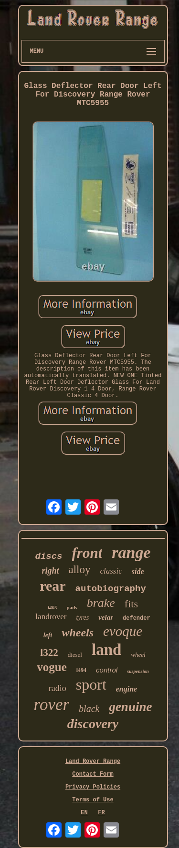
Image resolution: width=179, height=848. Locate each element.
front (87, 553)
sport (91, 684)
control (106, 670)
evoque (122, 631)
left (48, 635)
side (138, 571)
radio (57, 688)
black (89, 708)
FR (101, 812)
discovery (92, 723)
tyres (82, 617)
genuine (130, 707)
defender (136, 618)
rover (52, 704)
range (131, 552)
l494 (81, 670)
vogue (52, 667)
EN (84, 812)
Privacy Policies (92, 787)
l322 (49, 652)
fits (131, 604)
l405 (52, 607)
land (106, 649)
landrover (50, 616)
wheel (138, 654)
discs (49, 556)
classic (111, 570)
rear (52, 586)
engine (126, 689)
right (50, 570)
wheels (78, 632)
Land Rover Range (92, 761)
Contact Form (92, 774)
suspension (138, 671)
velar (105, 617)
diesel (75, 654)
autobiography (110, 589)
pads (72, 607)
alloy (79, 569)
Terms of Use (92, 800)
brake (101, 603)
